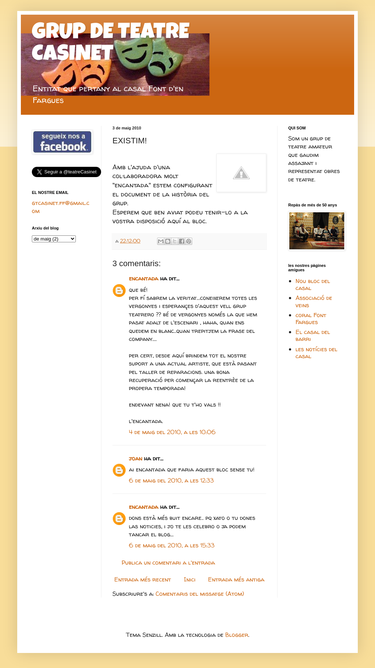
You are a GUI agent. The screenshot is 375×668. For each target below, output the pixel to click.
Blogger (236, 635)
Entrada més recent (142, 579)
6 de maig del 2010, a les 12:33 (171, 480)
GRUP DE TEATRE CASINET (110, 45)
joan (135, 458)
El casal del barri (313, 335)
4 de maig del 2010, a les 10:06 (172, 432)
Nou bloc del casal (313, 284)
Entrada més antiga (236, 579)
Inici (190, 579)
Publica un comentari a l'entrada (168, 562)
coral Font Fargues (311, 318)
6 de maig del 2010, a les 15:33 (172, 545)
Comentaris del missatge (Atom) (200, 594)
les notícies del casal (316, 352)
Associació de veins (314, 301)
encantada (143, 278)
